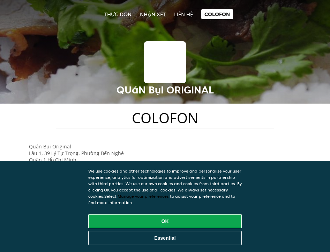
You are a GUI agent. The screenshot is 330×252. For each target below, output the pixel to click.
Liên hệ (183, 14)
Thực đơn (118, 14)
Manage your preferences (143, 196)
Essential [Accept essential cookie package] (164, 238)
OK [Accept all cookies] (165, 221)
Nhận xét (153, 14)
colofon (217, 14)
